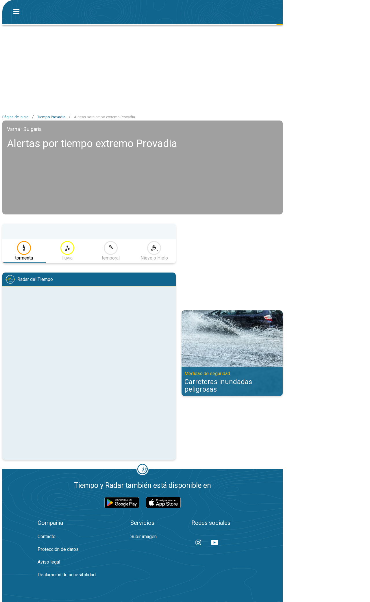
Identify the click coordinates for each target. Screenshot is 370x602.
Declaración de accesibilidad (67, 574)
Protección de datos (58, 549)
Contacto (47, 536)
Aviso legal (49, 562)
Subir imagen (143, 536)
